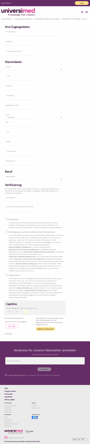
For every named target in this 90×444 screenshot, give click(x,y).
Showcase (7, 410)
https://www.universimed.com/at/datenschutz (30, 259)
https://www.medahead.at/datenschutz (22, 256)
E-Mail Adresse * (11, 32)
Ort (8, 132)
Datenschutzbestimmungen (16, 375)
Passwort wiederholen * (14, 51)
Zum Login (11, 326)
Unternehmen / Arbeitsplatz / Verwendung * (19, 206)
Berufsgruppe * (10, 176)
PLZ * (7, 122)
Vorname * (9, 86)
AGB (5, 417)
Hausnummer (11, 151)
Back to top (79, 439)
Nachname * (11, 95)
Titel (8, 76)
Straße (8, 141)
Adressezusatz (10, 161)
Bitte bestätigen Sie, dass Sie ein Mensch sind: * (22, 308)
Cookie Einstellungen (11, 424)
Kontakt (34, 406)
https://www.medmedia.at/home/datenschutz (39, 252)
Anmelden (44, 369)
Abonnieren (8, 412)
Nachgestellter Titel (12, 105)
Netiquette (7, 426)
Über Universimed (10, 406)
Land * (8, 115)
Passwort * (9, 41)
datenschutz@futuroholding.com (20, 247)
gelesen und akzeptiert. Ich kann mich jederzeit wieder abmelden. (34, 375)
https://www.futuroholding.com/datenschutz (24, 249)
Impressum (8, 421)
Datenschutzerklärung (24, 288)
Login (82, 3)
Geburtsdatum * (11, 198)
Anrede (8, 67)
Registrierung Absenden (45, 329)
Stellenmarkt (36, 408)
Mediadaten (8, 408)
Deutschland (5, 3)
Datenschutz (8, 419)
